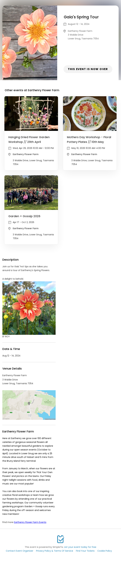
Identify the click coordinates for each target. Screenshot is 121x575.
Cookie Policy (104, 550)
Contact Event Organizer (19, 550)
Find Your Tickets (85, 550)
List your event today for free (80, 547)
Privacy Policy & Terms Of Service (54, 550)
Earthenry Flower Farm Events (30, 522)
